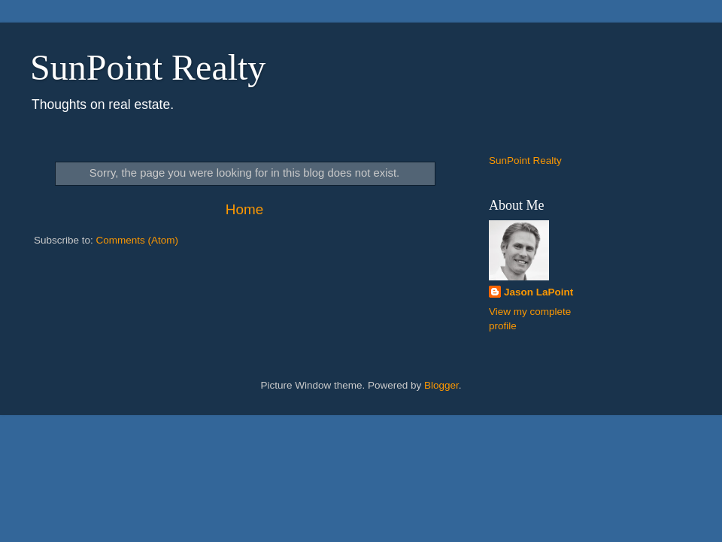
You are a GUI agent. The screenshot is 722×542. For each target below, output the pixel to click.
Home (244, 209)
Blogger (441, 385)
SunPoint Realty (147, 67)
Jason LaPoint (538, 292)
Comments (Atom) (137, 240)
